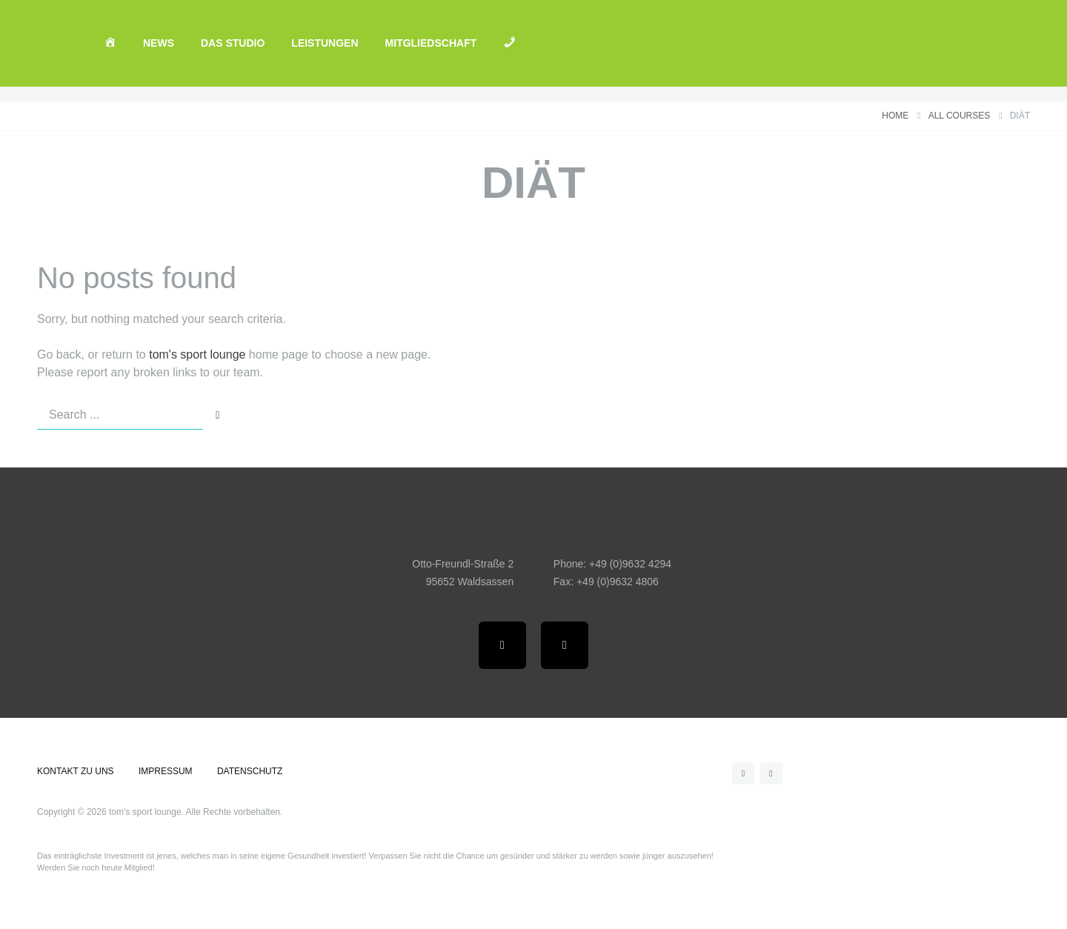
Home (895, 116)
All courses (959, 116)
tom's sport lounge (197, 354)
